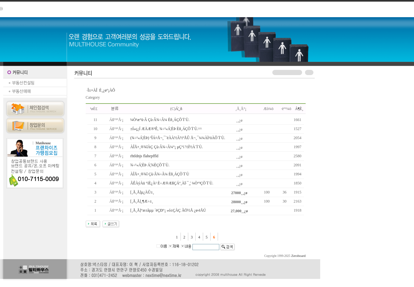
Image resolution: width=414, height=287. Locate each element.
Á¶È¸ (299, 108)
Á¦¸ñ (178, 108)
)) (1, 8)
